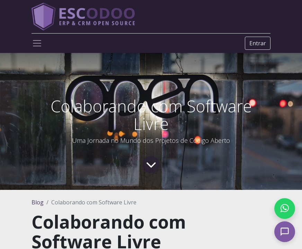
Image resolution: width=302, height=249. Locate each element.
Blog (38, 202)
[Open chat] (284, 231)
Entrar (257, 43)
